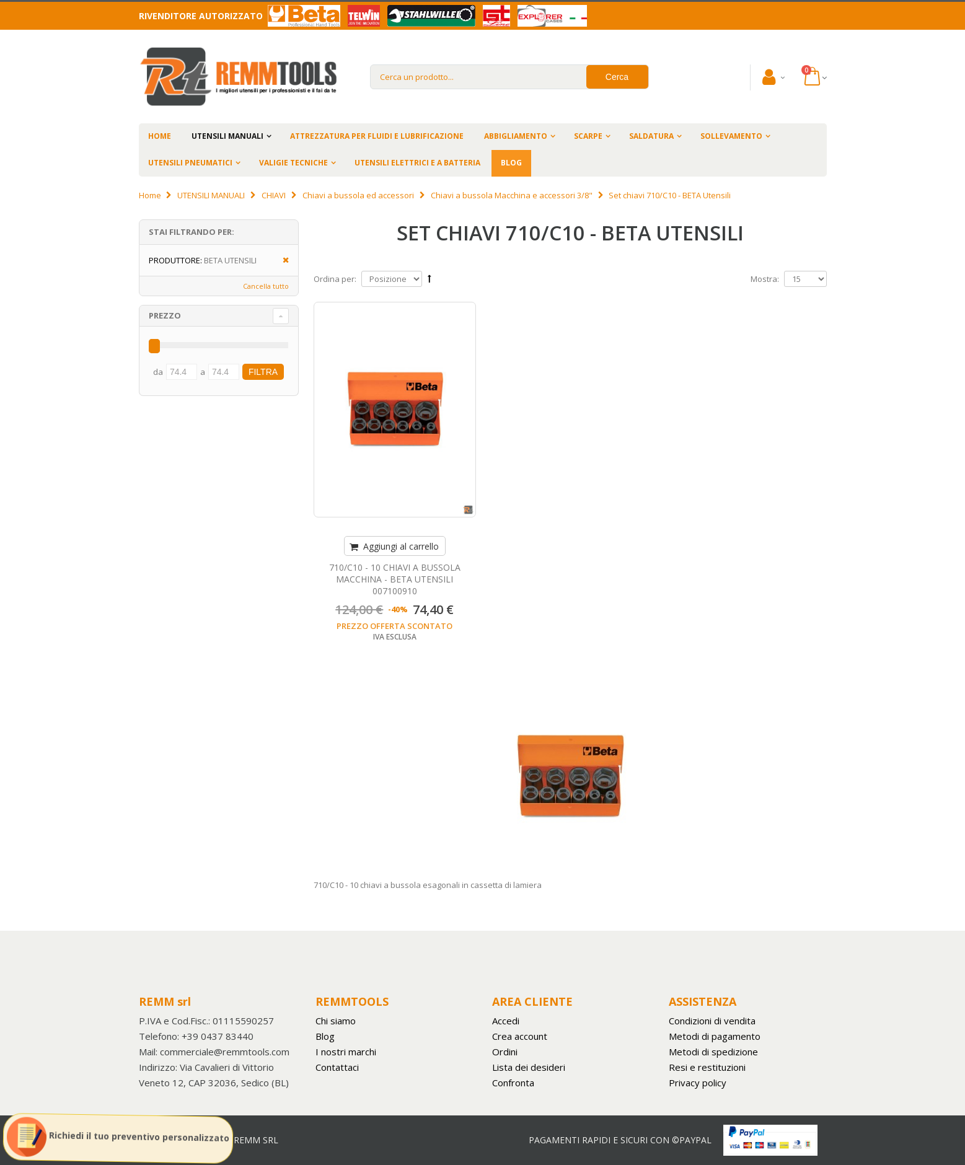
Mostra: (765, 278)
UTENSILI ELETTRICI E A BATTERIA (417, 162)
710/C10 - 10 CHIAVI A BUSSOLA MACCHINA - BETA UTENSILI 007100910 (394, 579)
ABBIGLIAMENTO (515, 136)
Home (150, 195)
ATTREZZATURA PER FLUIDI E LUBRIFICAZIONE (377, 136)
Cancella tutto (266, 286)
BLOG (511, 162)
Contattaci (337, 1067)
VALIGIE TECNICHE (293, 162)
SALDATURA (651, 136)
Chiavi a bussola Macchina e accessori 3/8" (512, 195)
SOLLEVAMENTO (731, 136)
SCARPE (588, 136)
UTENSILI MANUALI (227, 136)
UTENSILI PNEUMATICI (190, 162)
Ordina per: (335, 278)
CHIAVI (274, 195)
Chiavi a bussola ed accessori (358, 195)
